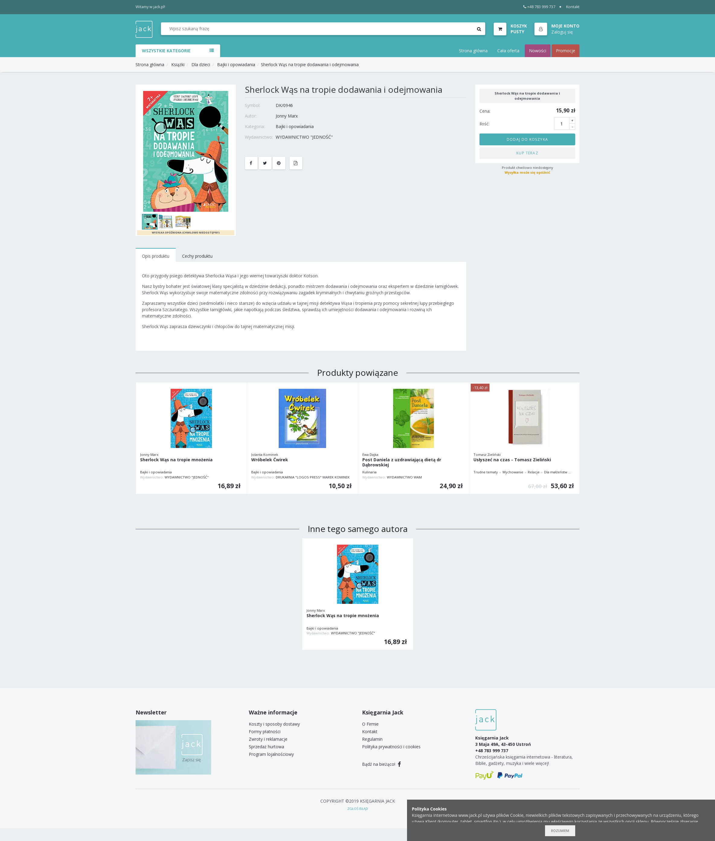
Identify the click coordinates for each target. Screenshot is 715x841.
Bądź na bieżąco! (381, 764)
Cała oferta (508, 50)
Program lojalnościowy (271, 754)
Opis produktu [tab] (155, 256)
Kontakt (572, 6)
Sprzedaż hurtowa (266, 746)
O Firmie (370, 724)
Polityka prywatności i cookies (391, 746)
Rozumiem (560, 830)
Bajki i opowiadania (236, 64)
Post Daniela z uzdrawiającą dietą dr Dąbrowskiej (401, 462)
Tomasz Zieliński (487, 454)
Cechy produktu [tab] (197, 256)
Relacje (534, 472)
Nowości (537, 50)
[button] (556, 29)
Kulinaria (369, 472)
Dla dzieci (200, 64)
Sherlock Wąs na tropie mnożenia (176, 459)
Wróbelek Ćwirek (269, 459)
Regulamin (372, 739)
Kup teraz (527, 152)
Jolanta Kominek (264, 454)
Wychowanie (512, 472)
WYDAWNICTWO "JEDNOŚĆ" (304, 137)
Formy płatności (265, 731)
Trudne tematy (485, 472)
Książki (177, 64)
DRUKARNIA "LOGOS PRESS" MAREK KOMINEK (313, 477)
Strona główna (473, 50)
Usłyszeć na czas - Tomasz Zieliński (512, 459)
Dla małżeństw (555, 472)
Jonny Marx (287, 116)
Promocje (565, 50)
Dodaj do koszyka (527, 139)
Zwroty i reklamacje (268, 739)
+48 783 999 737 (539, 6)
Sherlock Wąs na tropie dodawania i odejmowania (310, 64)
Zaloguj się (562, 32)
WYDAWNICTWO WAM (404, 477)
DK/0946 (284, 105)
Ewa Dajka (370, 454)
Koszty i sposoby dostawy (274, 724)
